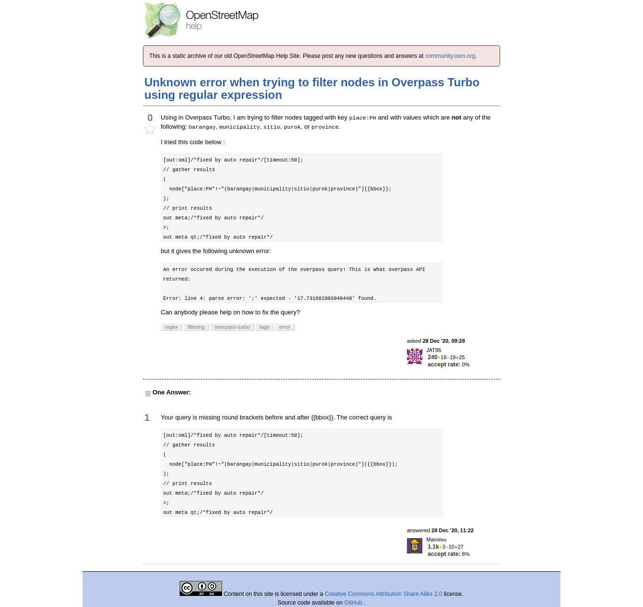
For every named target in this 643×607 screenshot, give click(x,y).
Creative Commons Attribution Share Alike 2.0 (383, 594)
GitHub (354, 602)
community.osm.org (450, 56)
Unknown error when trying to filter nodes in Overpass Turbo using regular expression (311, 88)
